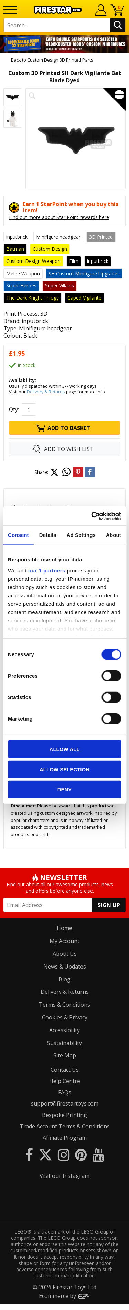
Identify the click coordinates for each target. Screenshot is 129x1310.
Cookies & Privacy (64, 1017)
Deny (64, 790)
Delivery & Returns (46, 391)
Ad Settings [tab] (81, 535)
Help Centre (64, 1081)
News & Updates (64, 966)
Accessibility (64, 1030)
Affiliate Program (65, 1138)
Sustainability (64, 1043)
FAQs (64, 1092)
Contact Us (65, 1069)
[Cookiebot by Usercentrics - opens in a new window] (92, 515)
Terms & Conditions (64, 1004)
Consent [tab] (18, 535)
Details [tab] (47, 535)
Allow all (65, 749)
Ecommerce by (64, 1302)
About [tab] (113, 535)
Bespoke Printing (64, 1115)
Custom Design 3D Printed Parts (60, 60)
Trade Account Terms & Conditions (65, 1126)
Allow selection (64, 769)
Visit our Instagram (64, 1176)
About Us (65, 954)
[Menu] (10, 10)
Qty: (14, 409)
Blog (64, 979)
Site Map (64, 1055)
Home (64, 928)
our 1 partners (46, 570)
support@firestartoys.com (64, 1103)
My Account (64, 941)
